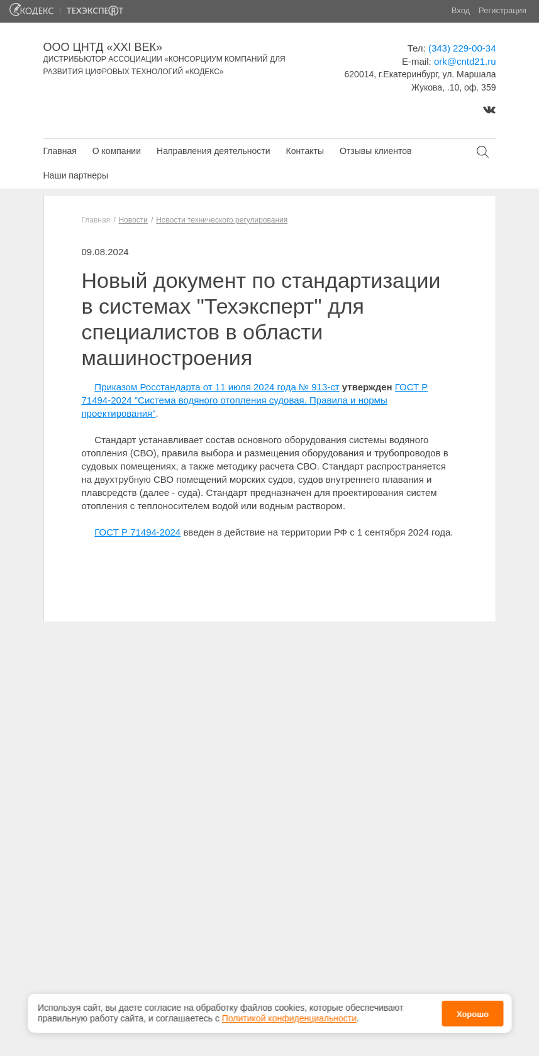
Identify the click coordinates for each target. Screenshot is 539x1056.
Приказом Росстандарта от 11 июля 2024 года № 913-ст (216, 387)
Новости (132, 220)
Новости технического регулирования (221, 220)
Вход (461, 10)
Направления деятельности (213, 151)
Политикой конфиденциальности (289, 1015)
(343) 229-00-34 (462, 48)
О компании (116, 151)
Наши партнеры (75, 175)
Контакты (304, 151)
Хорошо (473, 1011)
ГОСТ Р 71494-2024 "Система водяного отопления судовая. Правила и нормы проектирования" (255, 400)
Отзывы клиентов (375, 151)
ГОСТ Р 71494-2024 (137, 532)
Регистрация (502, 10)
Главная (60, 151)
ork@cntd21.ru (465, 61)
